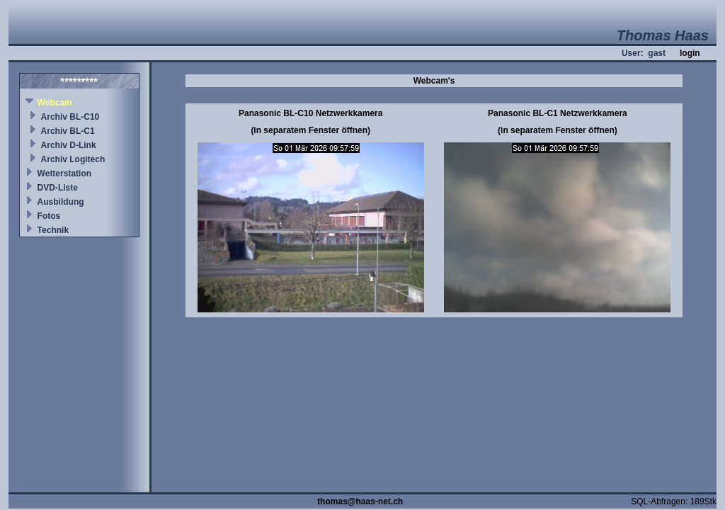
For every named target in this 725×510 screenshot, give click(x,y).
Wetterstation (64, 173)
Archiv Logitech (73, 159)
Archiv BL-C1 (68, 131)
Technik (53, 230)
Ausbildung (61, 202)
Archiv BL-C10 (70, 117)
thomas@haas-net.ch (360, 501)
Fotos (49, 216)
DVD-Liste (58, 188)
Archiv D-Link (68, 145)
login (690, 53)
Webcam (55, 103)
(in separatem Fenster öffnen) (310, 130)
